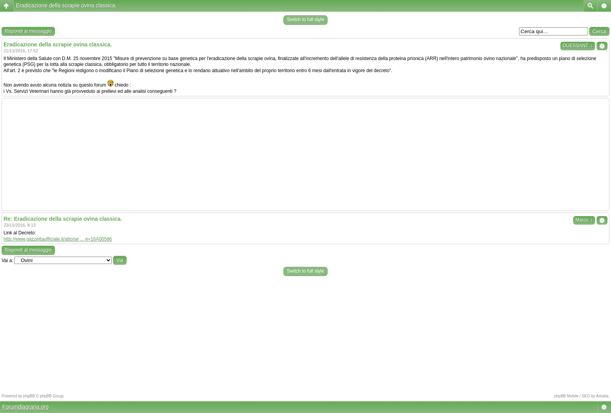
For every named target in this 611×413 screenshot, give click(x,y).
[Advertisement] (305, 154)
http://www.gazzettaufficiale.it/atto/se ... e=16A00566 (58, 239)
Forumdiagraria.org (25, 407)
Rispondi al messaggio (28, 31)
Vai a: (7, 260)
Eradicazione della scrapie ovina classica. (66, 5)
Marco (584, 220)
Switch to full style (305, 19)
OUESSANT (578, 45)
